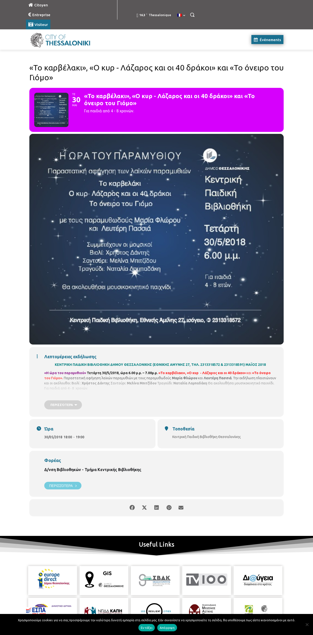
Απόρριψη (167, 627)
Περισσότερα (63, 486)
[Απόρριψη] (306, 624)
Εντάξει (146, 627)
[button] (192, 14)
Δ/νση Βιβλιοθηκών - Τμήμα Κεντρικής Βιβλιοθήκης (92, 469)
